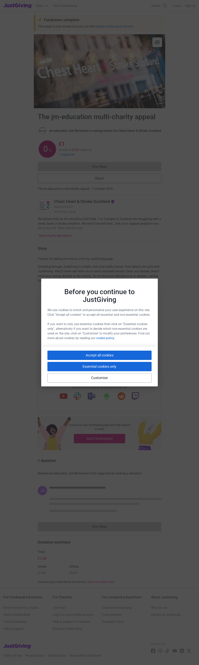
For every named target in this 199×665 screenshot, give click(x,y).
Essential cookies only (99, 366)
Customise (99, 378)
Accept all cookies (99, 355)
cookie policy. (105, 338)
